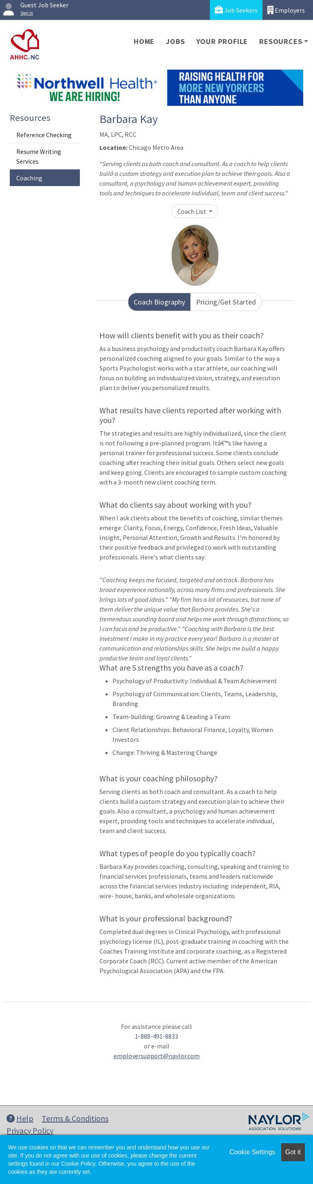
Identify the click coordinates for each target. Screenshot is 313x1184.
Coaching (29, 178)
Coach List (192, 211)
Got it (293, 1152)
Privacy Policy (30, 1130)
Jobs (175, 41)
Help (20, 1118)
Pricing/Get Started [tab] (226, 302)
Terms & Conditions (75, 1118)
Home (144, 41)
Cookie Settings (252, 1152)
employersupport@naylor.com (157, 1056)
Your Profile (222, 41)
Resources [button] (280, 41)
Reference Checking (44, 135)
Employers (286, 10)
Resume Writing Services (38, 156)
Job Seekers (236, 10)
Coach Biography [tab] (159, 302)
